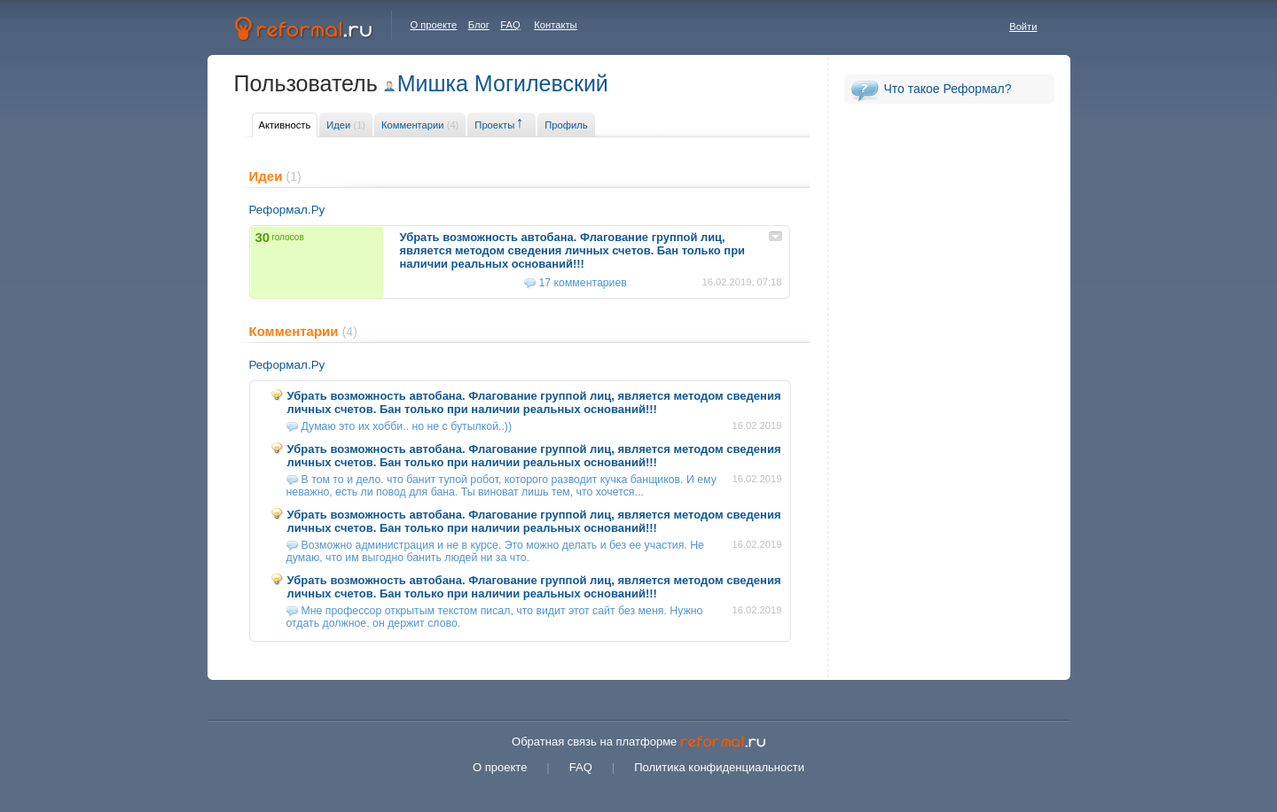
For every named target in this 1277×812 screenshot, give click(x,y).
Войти (1023, 26)
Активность (285, 125)
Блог (479, 25)
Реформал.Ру (287, 209)
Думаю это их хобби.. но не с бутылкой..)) (407, 426)
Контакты (555, 25)
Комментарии (419, 125)
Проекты (494, 125)
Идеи (345, 125)
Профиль (565, 125)
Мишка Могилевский (502, 83)
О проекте (434, 25)
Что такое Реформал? (948, 89)
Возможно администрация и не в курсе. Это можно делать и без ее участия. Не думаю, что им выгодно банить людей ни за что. (495, 551)
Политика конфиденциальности (719, 767)
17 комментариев (583, 283)
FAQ (510, 25)
